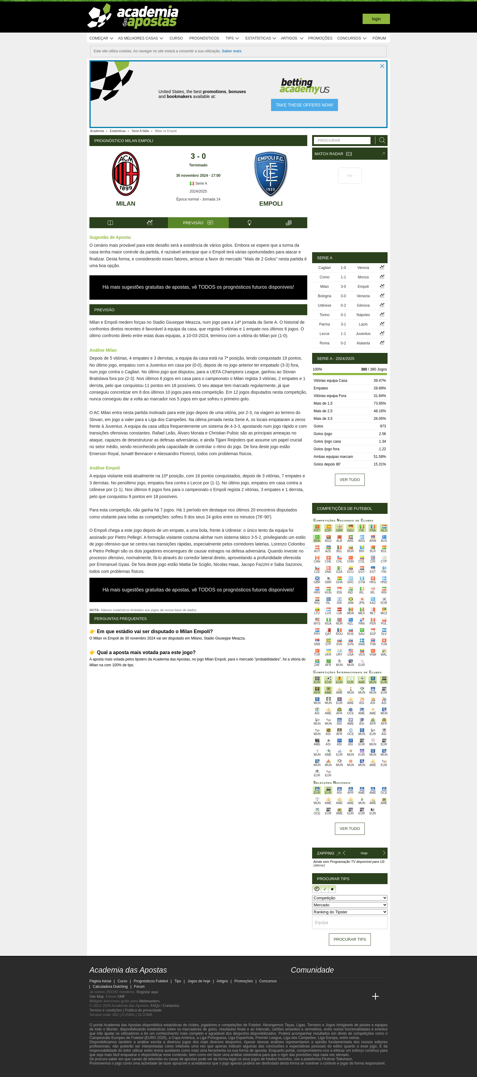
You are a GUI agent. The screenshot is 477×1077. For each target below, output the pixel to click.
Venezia (363, 296)
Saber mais (232, 51)
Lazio (363, 324)
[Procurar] (380, 140)
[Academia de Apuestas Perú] (364, 997)
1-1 (343, 277)
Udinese (324, 305)
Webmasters (149, 1001)
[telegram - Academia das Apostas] (353, 984)
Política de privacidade (143, 1010)
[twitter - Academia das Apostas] (307, 984)
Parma (324, 324)
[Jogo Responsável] (172, 1071)
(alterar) (319, 865)
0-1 (343, 315)
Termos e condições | (107, 1010)
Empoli (271, 203)
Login (376, 18)
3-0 (343, 286)
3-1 (343, 324)
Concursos (352, 38)
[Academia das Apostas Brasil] (307, 997)
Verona (363, 268)
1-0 (343, 268)
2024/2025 (198, 191)
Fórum (379, 38)
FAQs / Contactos (165, 1006)
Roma (324, 343)
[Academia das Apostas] (296, 997)
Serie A (198, 183)
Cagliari (325, 268)
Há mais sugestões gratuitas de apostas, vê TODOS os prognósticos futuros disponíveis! (198, 287)
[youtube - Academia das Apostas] (319, 984)
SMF (121, 997)
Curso (176, 38)
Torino (325, 315)
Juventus (363, 334)
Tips (233, 38)
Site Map (96, 997)
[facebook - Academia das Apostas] (330, 984)
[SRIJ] (195, 1072)
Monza (363, 277)
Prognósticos (204, 38)
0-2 (343, 305)
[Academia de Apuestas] (330, 997)
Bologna (324, 296)
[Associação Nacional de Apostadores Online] (147, 1072)
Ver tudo (350, 479)
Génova (363, 305)
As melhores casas (141, 38)
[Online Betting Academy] (319, 997)
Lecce (324, 334)
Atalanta (363, 343)
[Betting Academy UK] (353, 997)
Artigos (292, 38)
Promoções (320, 38)
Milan (125, 203)
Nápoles (363, 315)
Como (324, 277)
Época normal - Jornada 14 (198, 199)
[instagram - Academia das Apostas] (341, 984)
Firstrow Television (337, 1059)
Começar (101, 38)
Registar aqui (147, 992)
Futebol (255, 1025)
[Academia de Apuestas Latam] (341, 997)
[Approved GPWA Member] (129, 1072)
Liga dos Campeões (300, 1038)
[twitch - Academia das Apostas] (296, 984)
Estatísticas (261, 38)
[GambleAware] (104, 1072)
